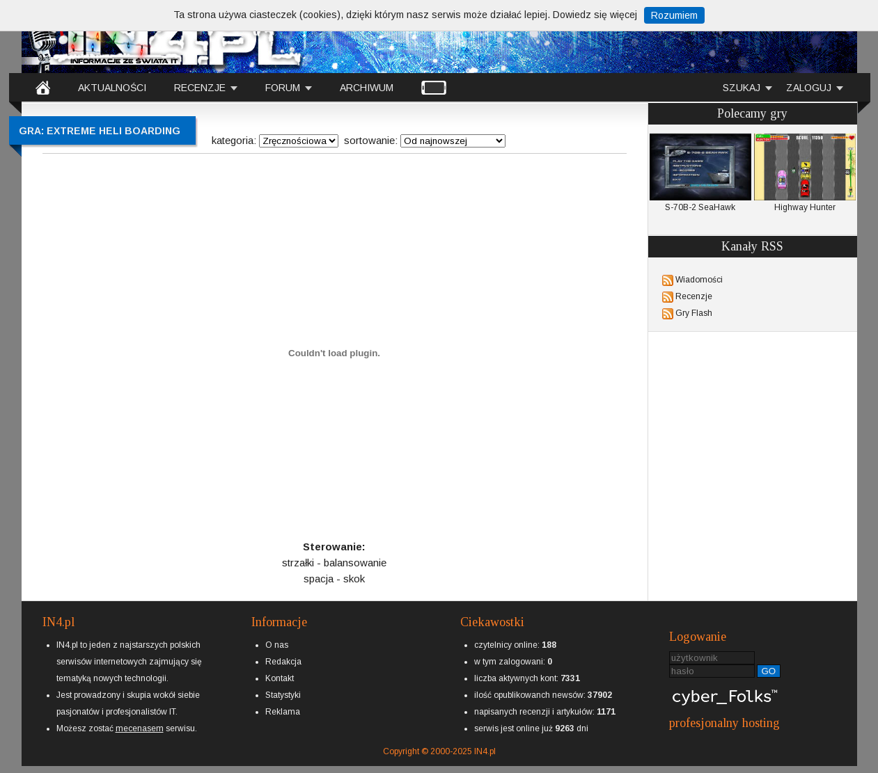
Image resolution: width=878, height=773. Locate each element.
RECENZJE (200, 87)
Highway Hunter (805, 172)
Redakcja (283, 662)
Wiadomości (699, 280)
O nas (276, 645)
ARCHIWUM (366, 87)
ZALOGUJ (808, 87)
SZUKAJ (741, 87)
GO (769, 671)
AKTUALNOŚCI (112, 87)
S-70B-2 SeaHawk (700, 172)
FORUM (282, 87)
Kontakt (279, 678)
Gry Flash (693, 313)
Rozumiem (674, 15)
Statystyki (283, 695)
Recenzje (693, 296)
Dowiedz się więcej (595, 14)
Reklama (282, 712)
